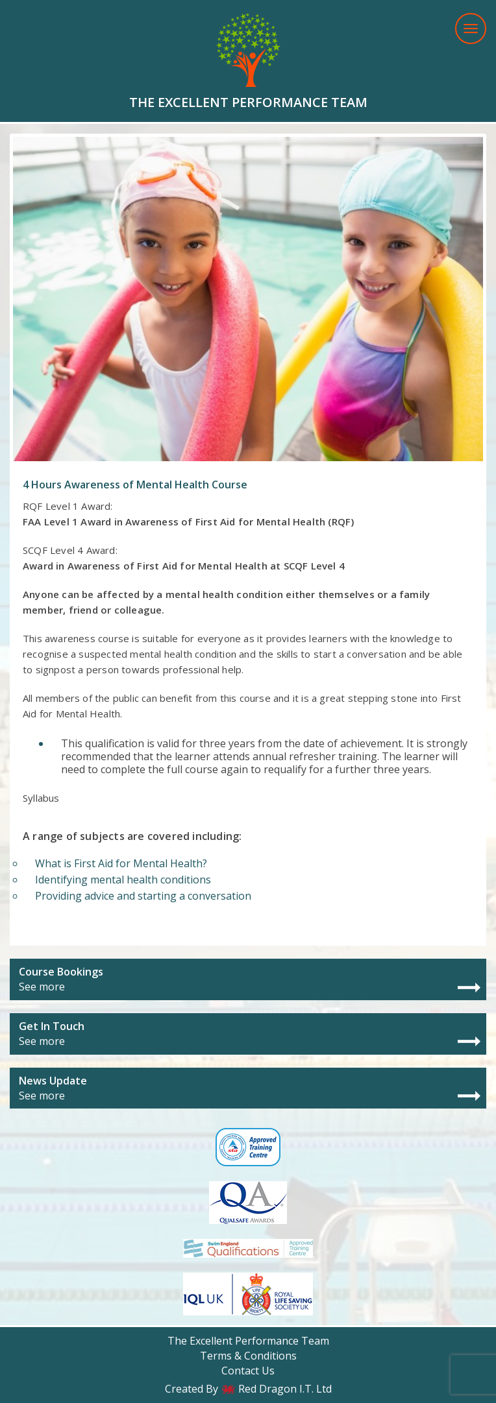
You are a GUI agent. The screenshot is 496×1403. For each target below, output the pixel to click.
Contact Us (248, 1370)
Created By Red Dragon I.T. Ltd (248, 1389)
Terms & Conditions (248, 1356)
